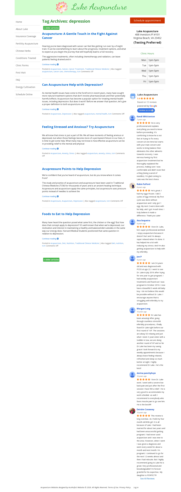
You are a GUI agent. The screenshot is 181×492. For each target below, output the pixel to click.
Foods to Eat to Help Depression (66, 214)
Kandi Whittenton (146, 116)
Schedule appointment (147, 20)
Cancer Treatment (76, 69)
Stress (71, 153)
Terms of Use (113, 487)
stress (108, 153)
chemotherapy (70, 71)
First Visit (21, 72)
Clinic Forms (22, 65)
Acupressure (56, 201)
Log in (136, 487)
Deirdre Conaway (145, 409)
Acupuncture (56, 69)
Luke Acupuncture (147, 94)
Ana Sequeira (143, 220)
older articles (51, 27)
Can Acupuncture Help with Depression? (72, 84)
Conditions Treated (26, 58)
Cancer (65, 69)
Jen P (139, 256)
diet (113, 243)
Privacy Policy (125, 487)
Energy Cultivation (25, 87)
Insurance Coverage (26, 36)
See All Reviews (147, 478)
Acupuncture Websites (49, 487)
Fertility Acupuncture (27, 43)
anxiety (102, 153)
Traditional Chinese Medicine (97, 69)
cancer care (58, 71)
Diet (64, 243)
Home (19, 21)
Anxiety (65, 153)
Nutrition (70, 243)
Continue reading (50, 64)
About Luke (22, 29)
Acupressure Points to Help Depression (71, 169)
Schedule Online (24, 94)
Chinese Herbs (23, 50)
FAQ (18, 79)
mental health (101, 114)
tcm (78, 71)
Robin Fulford (143, 184)
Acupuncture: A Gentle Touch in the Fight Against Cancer (79, 36)
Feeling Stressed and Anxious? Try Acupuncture (78, 127)
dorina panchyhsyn (146, 373)
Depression (67, 114)
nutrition (119, 243)
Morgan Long (143, 308)
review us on (146, 110)
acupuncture (47, 71)
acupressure (101, 201)
